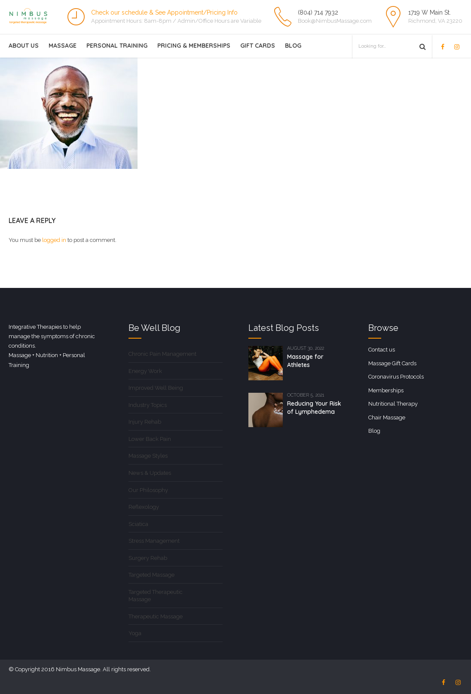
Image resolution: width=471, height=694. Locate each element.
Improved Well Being (155, 388)
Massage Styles (148, 455)
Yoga (134, 633)
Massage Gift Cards (392, 363)
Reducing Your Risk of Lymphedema (314, 408)
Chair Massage (386, 417)
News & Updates (149, 473)
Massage (62, 45)
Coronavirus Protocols (396, 376)
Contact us (381, 349)
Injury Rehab (144, 422)
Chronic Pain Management (162, 354)
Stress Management (154, 541)
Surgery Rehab (147, 558)
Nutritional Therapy (393, 404)
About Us (24, 45)
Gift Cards (257, 45)
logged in (54, 240)
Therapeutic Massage (155, 616)
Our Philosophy (148, 490)
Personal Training (116, 45)
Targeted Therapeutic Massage (155, 596)
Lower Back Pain (149, 439)
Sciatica (138, 524)
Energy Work (145, 371)
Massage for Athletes (305, 361)
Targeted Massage (151, 575)
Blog (293, 45)
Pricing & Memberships (193, 45)
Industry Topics (147, 405)
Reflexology (143, 507)
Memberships (386, 390)
